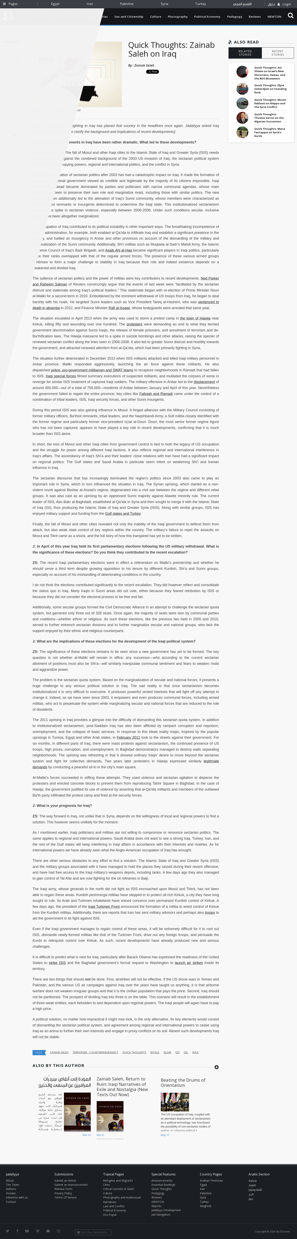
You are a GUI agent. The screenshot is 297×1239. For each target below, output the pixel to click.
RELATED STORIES (245, 52)
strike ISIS (57, 963)
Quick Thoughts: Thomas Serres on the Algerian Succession (269, 117)
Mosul (155, 1052)
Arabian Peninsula (211, 1180)
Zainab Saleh (144, 65)
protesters (135, 324)
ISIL (186, 1052)
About (10, 1180)
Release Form (63, 1189)
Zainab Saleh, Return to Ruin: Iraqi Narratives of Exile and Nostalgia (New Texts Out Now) (122, 1086)
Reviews (255, 16)
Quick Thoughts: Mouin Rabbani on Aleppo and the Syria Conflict (270, 103)
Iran (90, 4)
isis (177, 1052)
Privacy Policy (63, 1193)
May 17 (165, 1135)
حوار (251, 1199)
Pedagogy (234, 16)
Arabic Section (259, 1174)
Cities (103, 16)
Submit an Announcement (71, 1185)
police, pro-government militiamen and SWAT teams (92, 370)
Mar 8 (100, 1135)
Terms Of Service (65, 1197)
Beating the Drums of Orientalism (183, 1082)
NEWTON (274, 16)
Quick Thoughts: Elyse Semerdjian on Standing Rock (270, 88)
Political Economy (207, 16)
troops (210, 913)
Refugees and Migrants (118, 1180)
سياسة (253, 1180)
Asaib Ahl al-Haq (118, 250)
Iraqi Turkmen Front (104, 907)
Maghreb (205, 1206)
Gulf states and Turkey (123, 514)
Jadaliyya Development (166, 1210)
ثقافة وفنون (255, 1190)
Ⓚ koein (285, 1231)
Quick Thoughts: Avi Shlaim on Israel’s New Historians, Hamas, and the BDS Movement (269, 73)
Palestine (127, 4)
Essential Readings (163, 1185)
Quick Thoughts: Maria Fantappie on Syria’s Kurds (269, 132)
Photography (178, 16)
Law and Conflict (113, 1206)
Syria (164, 4)
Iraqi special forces (61, 376)
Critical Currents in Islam (118, 1189)
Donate (11, 1193)
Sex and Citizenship (128, 16)
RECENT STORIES (278, 52)
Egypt (55, 4)
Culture (155, 16)
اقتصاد (252, 1185)
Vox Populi (110, 1215)
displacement (204, 382)
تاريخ (251, 1194)
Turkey (200, 4)
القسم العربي (242, 4)
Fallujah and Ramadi (156, 394)
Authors (11, 1189)
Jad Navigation (160, 1214)
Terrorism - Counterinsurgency (95, 1052)
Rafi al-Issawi (119, 308)
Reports (156, 1206)
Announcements (162, 1180)
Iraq (195, 1052)
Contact (11, 1202)
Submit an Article (65, 1180)
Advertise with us (17, 1197)
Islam (167, 1052)
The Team (12, 1185)
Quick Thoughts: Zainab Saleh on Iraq (171, 49)
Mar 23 (87, 1135)
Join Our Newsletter (92, 1232)
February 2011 (128, 738)
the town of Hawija (195, 318)
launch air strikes (189, 963)
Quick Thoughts (134, 1052)
